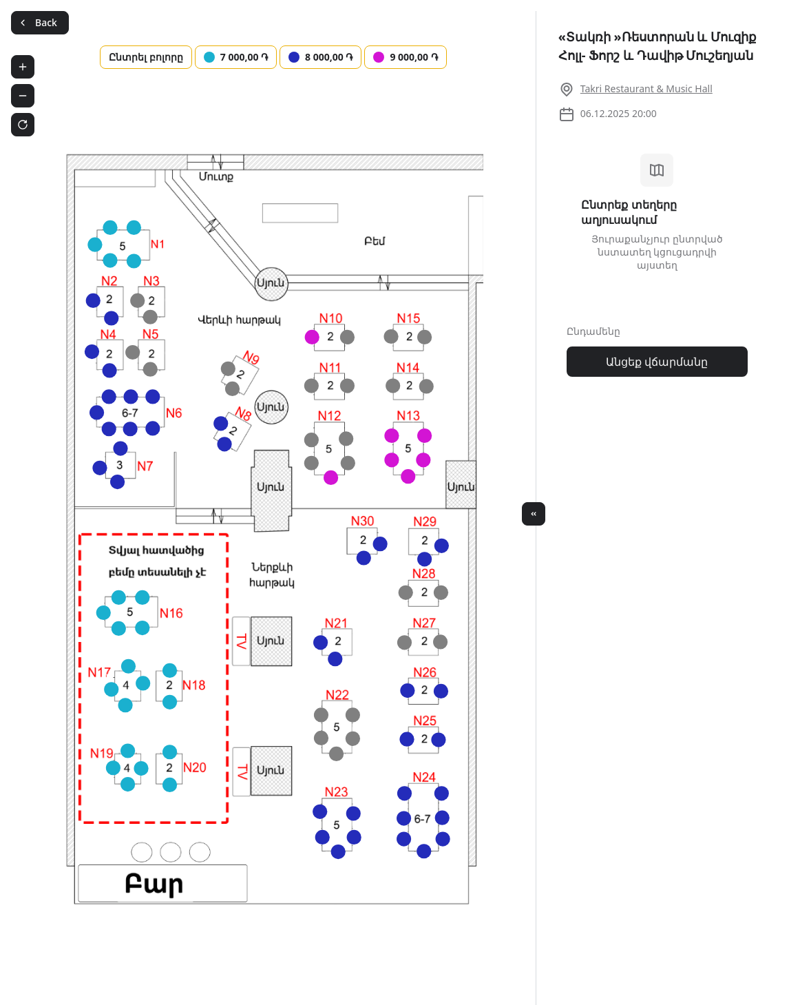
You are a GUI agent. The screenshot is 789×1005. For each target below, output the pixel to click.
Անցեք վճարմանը (657, 361)
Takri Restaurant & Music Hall (646, 88)
